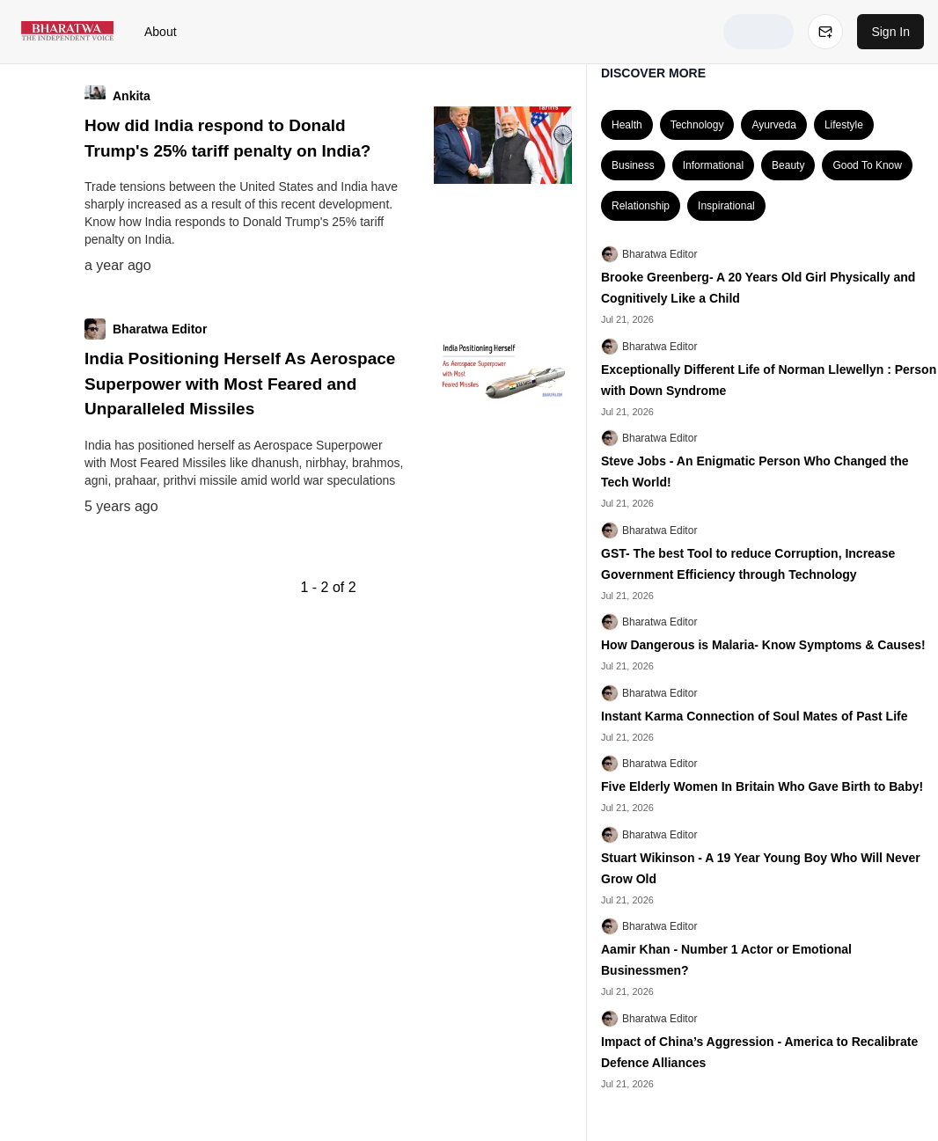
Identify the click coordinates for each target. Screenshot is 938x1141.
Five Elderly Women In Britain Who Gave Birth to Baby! (762, 786)
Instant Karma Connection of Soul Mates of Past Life (754, 716)
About (160, 32)
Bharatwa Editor (659, 254)
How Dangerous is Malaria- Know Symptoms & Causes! (763, 645)
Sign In (890, 32)
